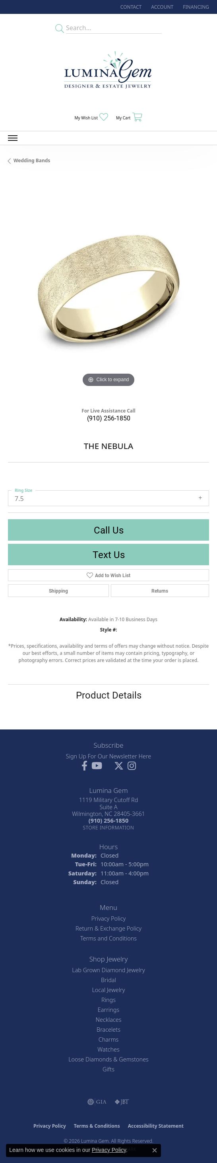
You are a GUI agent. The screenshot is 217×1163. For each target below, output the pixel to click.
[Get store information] (108, 827)
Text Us (109, 554)
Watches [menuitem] (108, 1049)
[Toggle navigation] (12, 138)
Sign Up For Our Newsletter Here (108, 756)
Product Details (108, 695)
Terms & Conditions (97, 1126)
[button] (161, 7)
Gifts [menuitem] (108, 1069)
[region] (108, 288)
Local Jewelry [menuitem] (108, 990)
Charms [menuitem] (109, 1039)
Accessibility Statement (156, 1126)
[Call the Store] (108, 820)
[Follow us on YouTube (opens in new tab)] (96, 766)
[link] (130, 7)
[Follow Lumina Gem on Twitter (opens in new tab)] (119, 766)
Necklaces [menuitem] (109, 1019)
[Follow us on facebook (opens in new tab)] (84, 766)
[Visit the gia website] (97, 1102)
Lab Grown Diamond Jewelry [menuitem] (108, 970)
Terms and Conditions (108, 938)
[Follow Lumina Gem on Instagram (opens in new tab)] (132, 766)
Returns (159, 590)
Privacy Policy (108, 918)
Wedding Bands (32, 160)
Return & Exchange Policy (108, 928)
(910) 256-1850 (108, 418)
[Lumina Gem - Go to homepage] (108, 72)
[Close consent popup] (154, 1150)
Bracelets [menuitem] (108, 1029)
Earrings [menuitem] (108, 1009)
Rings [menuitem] (108, 1000)
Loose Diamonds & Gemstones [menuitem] (108, 1059)
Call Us (109, 530)
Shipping (58, 590)
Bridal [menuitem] (108, 980)
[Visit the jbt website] (122, 1102)
